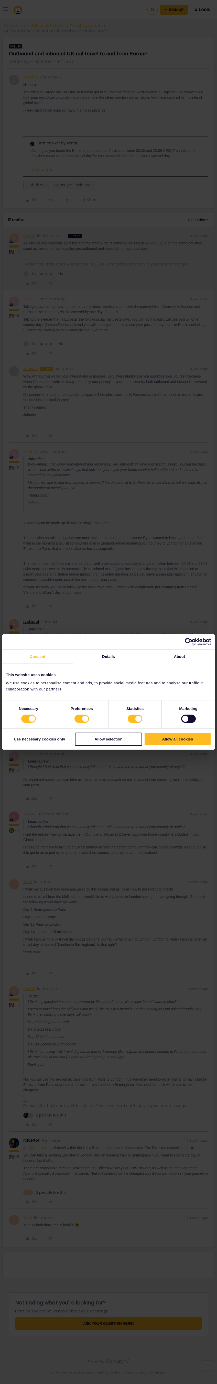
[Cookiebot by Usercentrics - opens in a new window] (188, 642)
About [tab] (179, 656)
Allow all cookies (177, 739)
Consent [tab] (37, 656)
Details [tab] (108, 656)
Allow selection (108, 739)
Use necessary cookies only (39, 739)
